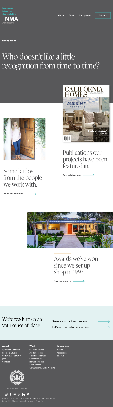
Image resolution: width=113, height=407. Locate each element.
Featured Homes (36, 350)
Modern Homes (36, 353)
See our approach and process (69, 321)
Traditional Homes (37, 356)
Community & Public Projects (42, 368)
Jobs (4, 359)
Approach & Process (11, 350)
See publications (72, 175)
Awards (60, 350)
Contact (103, 16)
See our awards (62, 281)
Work (71, 16)
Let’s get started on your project (71, 327)
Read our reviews (13, 193)
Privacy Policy (40, 401)
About (61, 16)
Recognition (85, 16)
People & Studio (9, 353)
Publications (62, 353)
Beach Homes (35, 359)
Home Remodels (36, 362)
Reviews (60, 356)
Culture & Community (11, 356)
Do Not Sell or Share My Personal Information (18, 401)
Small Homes (35, 365)
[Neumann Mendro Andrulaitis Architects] (12, 16)
